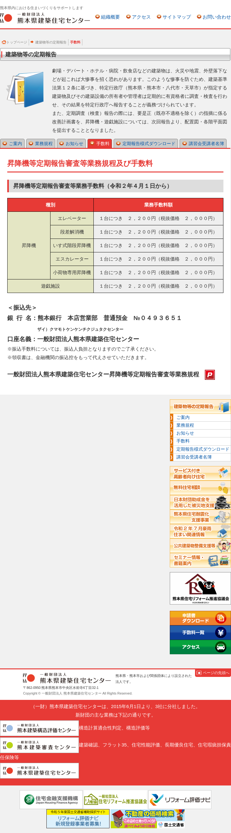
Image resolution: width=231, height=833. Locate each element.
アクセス (141, 17)
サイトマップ (177, 17)
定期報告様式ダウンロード (148, 143)
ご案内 (15, 143)
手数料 (103, 143)
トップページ (16, 42)
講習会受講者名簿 (206, 143)
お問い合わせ (217, 17)
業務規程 (44, 143)
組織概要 (110, 17)
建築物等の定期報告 (51, 42)
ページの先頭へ (216, 673)
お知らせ (74, 143)
